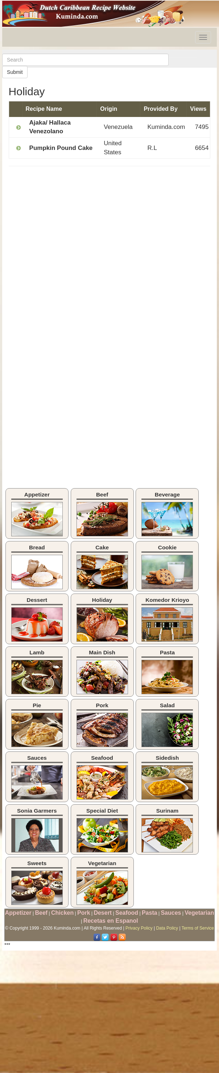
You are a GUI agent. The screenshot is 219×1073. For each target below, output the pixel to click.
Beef (41, 913)
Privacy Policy (139, 928)
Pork (83, 913)
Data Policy (167, 928)
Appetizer (18, 913)
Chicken (62, 913)
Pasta (149, 913)
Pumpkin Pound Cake (61, 147)
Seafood (126, 913)
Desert (103, 913)
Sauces (171, 913)
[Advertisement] (70, 224)
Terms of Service (198, 928)
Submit (15, 72)
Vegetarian (199, 913)
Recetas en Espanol (110, 921)
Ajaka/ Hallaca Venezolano (50, 127)
